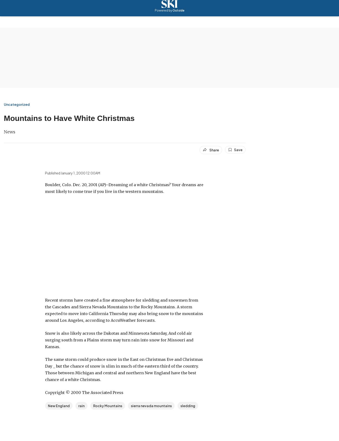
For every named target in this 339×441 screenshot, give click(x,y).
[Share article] (211, 150)
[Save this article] (235, 150)
